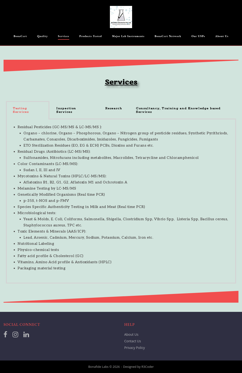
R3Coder (148, 367)
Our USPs (198, 36)
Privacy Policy (134, 347)
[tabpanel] (121, 201)
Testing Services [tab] (21, 110)
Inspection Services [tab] (66, 110)
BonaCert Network (168, 36)
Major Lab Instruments (128, 36)
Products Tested (90, 36)
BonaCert (20, 36)
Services (63, 36)
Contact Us (132, 341)
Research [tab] (113, 108)
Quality (42, 36)
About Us (222, 36)
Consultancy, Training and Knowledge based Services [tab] (178, 110)
